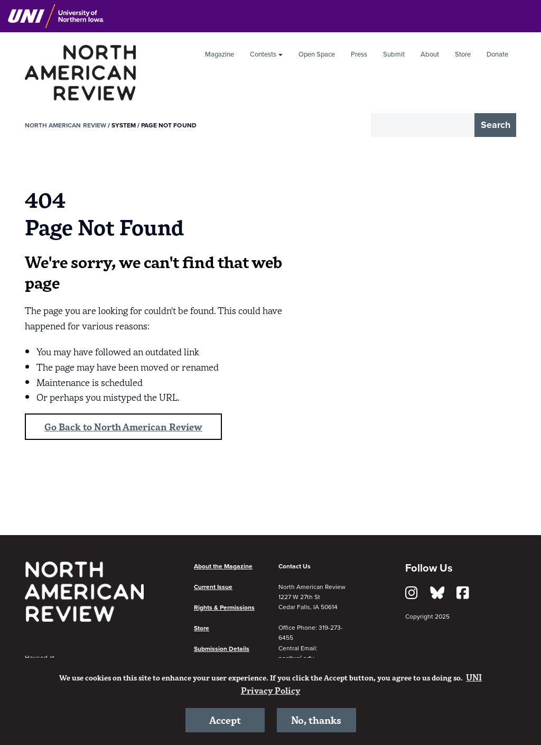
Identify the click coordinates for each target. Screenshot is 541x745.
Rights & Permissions (224, 607)
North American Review (65, 125)
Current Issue (213, 587)
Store (463, 54)
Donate (497, 54)
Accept (225, 719)
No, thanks (316, 719)
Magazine (219, 54)
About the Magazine (223, 566)
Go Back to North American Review (123, 426)
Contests (263, 54)
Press (359, 54)
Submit (394, 54)
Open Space (317, 54)
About (430, 54)
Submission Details (221, 649)
